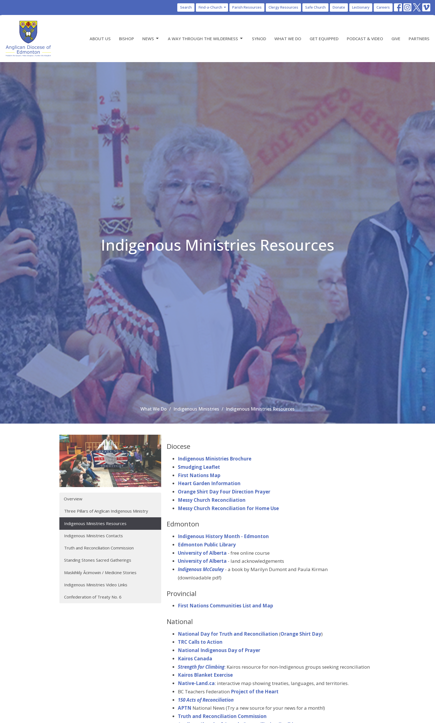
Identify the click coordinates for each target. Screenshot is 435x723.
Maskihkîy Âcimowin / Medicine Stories (100, 572)
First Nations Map (199, 475)
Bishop (126, 38)
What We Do (287, 38)
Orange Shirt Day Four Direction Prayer (224, 491)
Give (395, 38)
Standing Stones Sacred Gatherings (97, 560)
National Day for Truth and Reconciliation (228, 634)
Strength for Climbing (201, 667)
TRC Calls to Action (200, 642)
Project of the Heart (255, 691)
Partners (419, 38)
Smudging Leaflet (199, 467)
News (151, 39)
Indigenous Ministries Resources (95, 523)
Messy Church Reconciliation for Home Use (228, 508)
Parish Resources (247, 7)
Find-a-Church (213, 7)
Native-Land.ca (196, 683)
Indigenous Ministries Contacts (93, 535)
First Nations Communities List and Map (225, 605)
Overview (73, 498)
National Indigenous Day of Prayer (219, 650)
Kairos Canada (195, 658)
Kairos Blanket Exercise (205, 675)
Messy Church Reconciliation (212, 500)
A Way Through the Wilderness (206, 39)
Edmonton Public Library (207, 544)
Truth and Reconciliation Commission (99, 548)
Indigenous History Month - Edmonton (223, 536)
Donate (339, 7)
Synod (259, 38)
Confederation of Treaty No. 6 (93, 597)
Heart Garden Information (209, 483)
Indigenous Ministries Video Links (95, 584)
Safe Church (315, 7)
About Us (100, 38)
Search (186, 7)
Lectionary (361, 7)
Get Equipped (324, 38)
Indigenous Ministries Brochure (214, 458)
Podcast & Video (365, 38)
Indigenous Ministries (196, 409)
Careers (383, 7)
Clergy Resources (283, 7)
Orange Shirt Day (300, 634)
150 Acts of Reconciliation (206, 700)
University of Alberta (202, 553)
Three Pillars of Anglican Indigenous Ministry (106, 511)
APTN (184, 708)
